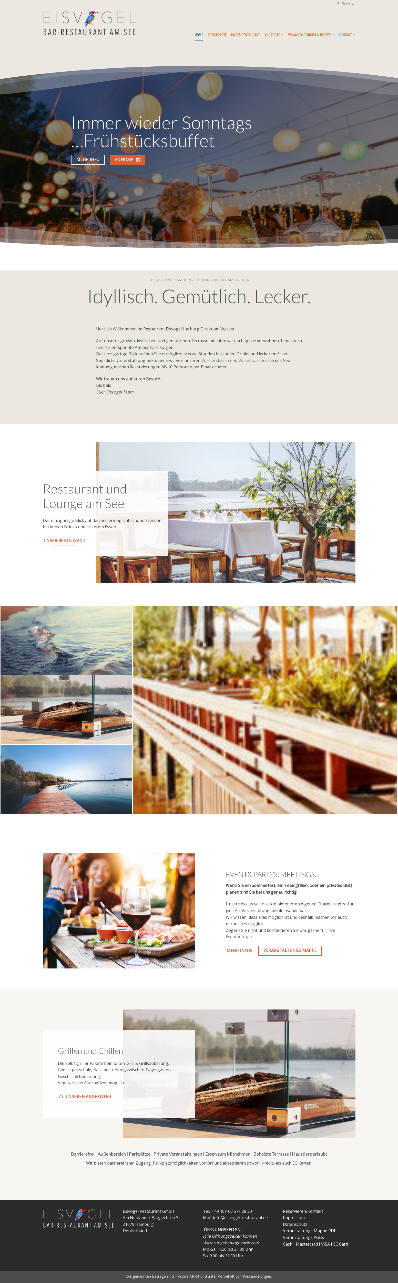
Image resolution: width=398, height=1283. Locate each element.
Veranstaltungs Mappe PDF (309, 1231)
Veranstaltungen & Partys (311, 34)
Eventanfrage (239, 936)
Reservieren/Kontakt (303, 1211)
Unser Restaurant (245, 34)
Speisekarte (217, 34)
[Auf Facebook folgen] (338, 4)
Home (199, 34)
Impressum (294, 1217)
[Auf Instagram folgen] (343, 4)
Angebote (274, 34)
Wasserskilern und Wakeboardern (234, 360)
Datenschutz (295, 1224)
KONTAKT (347, 34)
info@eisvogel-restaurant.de (240, 1217)
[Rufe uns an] (352, 4)
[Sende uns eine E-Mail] (348, 4)
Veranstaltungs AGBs (303, 1237)
